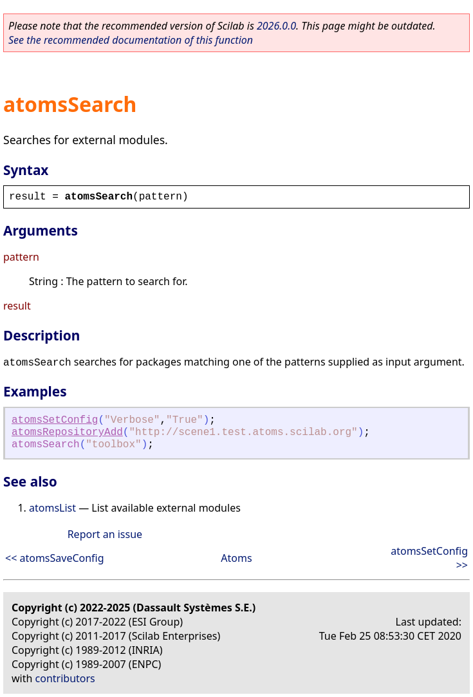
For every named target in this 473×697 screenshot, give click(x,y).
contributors (65, 678)
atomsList (52, 508)
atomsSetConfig (55, 420)
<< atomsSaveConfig (54, 558)
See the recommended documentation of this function (130, 40)
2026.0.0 (276, 26)
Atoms (236, 558)
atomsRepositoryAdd (67, 432)
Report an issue (105, 534)
